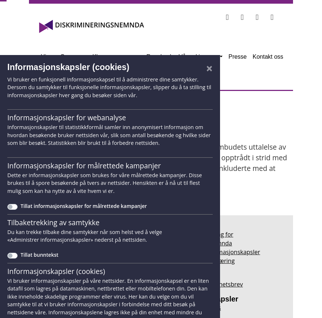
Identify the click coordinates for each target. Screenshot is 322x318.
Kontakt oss (268, 57)
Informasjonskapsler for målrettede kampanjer (84, 166)
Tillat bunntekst (39, 254)
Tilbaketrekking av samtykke (53, 222)
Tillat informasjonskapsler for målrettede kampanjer (84, 205)
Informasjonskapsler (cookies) (56, 271)
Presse (237, 57)
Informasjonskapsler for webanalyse (66, 118)
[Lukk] (209, 68)
